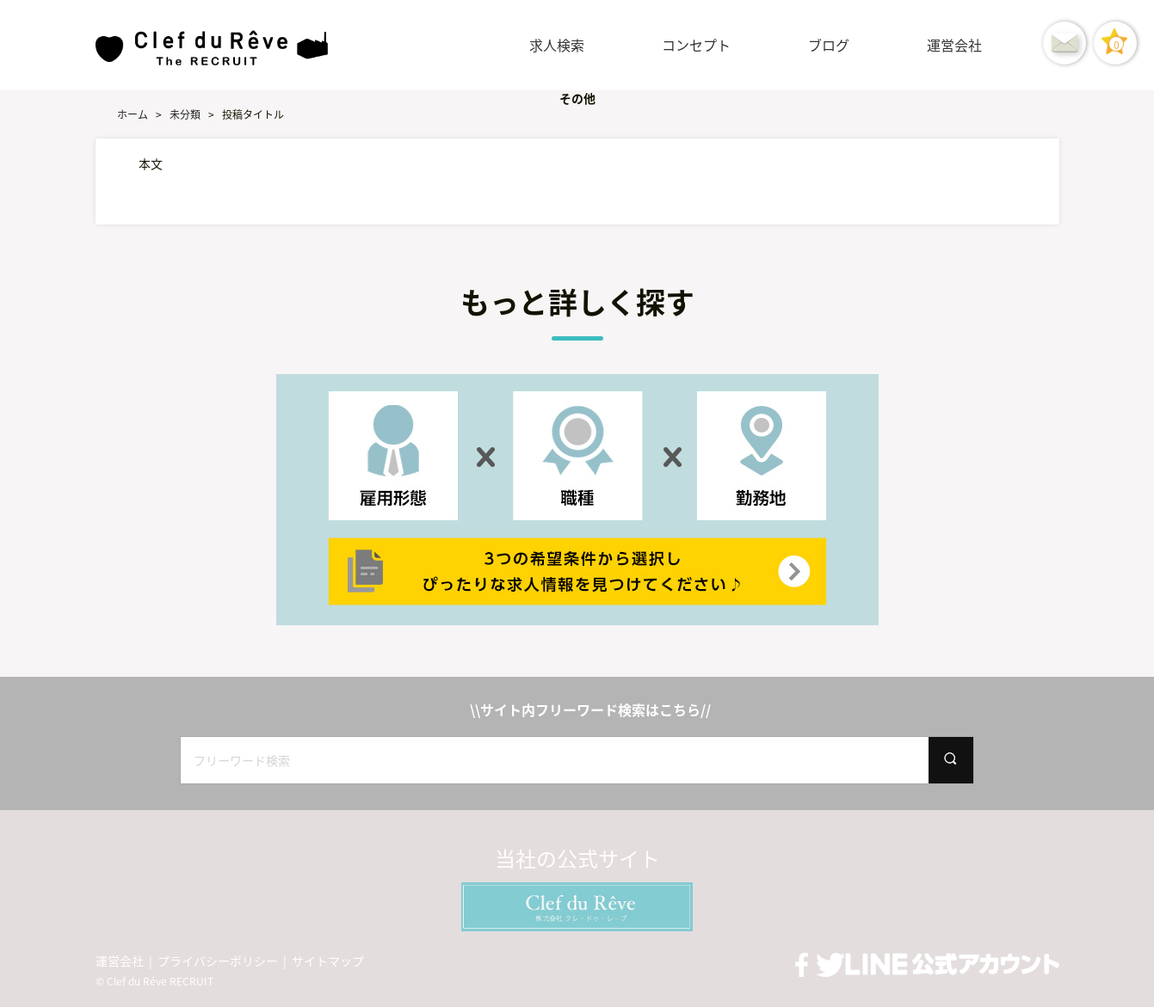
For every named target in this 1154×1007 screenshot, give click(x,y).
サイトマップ (328, 961)
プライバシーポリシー (217, 961)
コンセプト (696, 44)
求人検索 (556, 44)
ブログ (828, 44)
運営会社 (954, 44)
